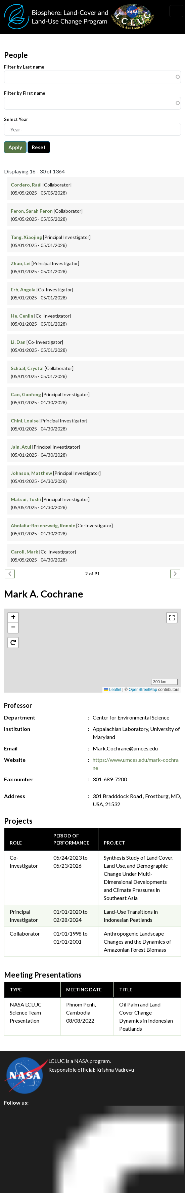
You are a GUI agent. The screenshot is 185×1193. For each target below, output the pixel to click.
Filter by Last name (24, 67)
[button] (93, 644)
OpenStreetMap (143, 689)
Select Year (16, 119)
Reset (39, 147)
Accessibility (25, 1173)
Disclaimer (22, 1158)
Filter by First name (24, 93)
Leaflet (112, 689)
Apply (15, 147)
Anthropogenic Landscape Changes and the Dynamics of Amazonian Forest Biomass (137, 941)
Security (19, 1143)
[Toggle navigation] (176, 11)
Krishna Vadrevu (115, 1070)
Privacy (18, 1128)
